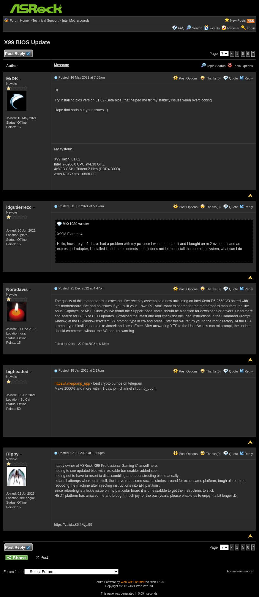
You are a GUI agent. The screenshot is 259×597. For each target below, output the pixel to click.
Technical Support (45, 20)
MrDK (13, 78)
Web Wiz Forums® (133, 582)
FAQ (181, 28)
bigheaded (19, 371)
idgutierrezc (20, 207)
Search (197, 28)
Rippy (14, 453)
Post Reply (17, 53)
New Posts (238, 20)
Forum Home (19, 20)
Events (212, 28)
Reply (248, 78)
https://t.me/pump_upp (72, 383)
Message (61, 65)
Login (251, 28)
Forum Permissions (241, 571)
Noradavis (18, 289)
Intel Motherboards (75, 20)
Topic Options (240, 66)
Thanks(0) (210, 78)
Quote (233, 78)
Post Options (185, 78)
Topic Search (213, 66)
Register (233, 28)
